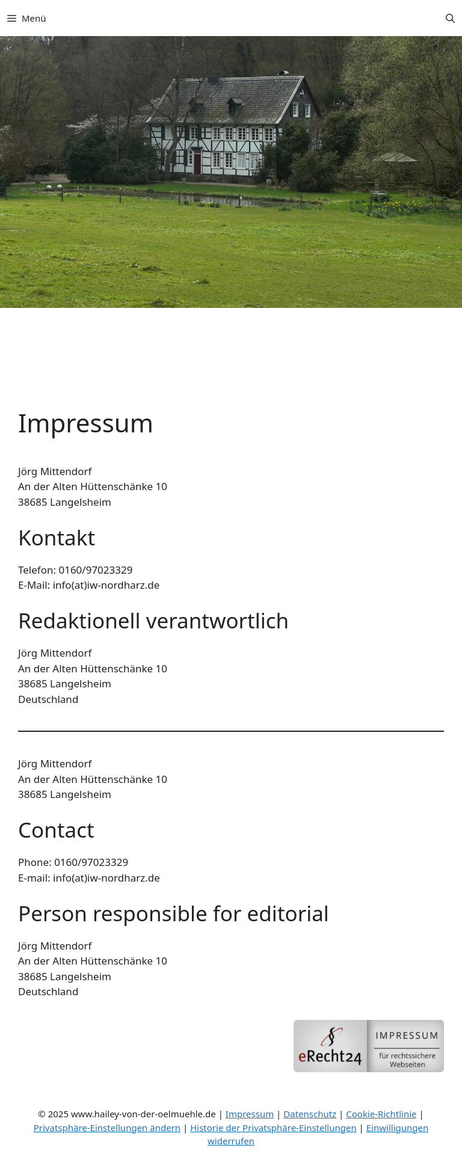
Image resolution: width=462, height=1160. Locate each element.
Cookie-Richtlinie (381, 1114)
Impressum (250, 1114)
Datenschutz (309, 1114)
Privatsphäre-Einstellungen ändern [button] (107, 1128)
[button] (450, 18)
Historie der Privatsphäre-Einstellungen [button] (273, 1128)
